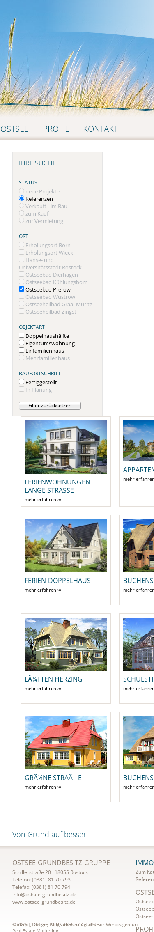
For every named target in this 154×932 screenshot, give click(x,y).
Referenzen (39, 198)
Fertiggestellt (41, 382)
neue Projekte (42, 191)
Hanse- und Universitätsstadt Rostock (50, 263)
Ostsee (14, 128)
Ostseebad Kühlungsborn (56, 282)
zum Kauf (36, 213)
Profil (56, 128)
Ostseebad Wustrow (50, 297)
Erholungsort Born (48, 245)
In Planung (38, 389)
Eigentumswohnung (50, 343)
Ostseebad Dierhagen (51, 274)
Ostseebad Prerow (48, 289)
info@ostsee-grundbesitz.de (44, 894)
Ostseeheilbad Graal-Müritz (58, 304)
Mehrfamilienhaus (47, 358)
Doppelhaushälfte (47, 336)
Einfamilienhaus (44, 350)
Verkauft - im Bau (46, 206)
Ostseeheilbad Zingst (50, 311)
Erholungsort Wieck (49, 252)
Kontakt (100, 128)
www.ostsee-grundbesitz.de (44, 901)
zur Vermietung (44, 221)
